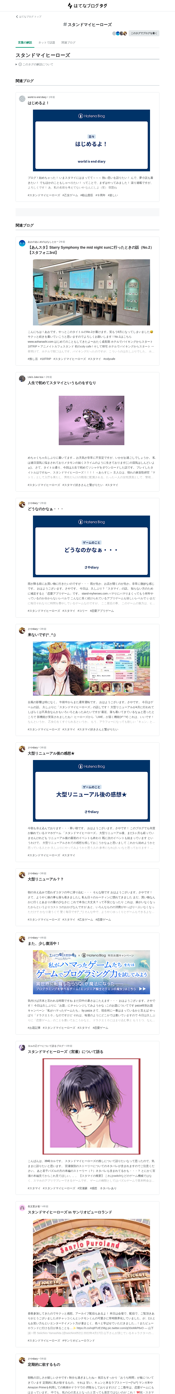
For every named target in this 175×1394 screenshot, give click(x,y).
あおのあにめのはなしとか (42, 241)
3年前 (43, 629)
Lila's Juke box (35, 377)
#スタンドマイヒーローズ (44, 195)
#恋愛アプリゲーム (102, 610)
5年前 (43, 1358)
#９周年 (100, 195)
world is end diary (37, 97)
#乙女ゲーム (70, 195)
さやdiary (33, 503)
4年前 (43, 937)
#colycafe (109, 358)
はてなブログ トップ (28, 16)
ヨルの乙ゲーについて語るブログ (46, 1046)
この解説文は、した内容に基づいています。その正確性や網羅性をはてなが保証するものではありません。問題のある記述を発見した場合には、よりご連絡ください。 (34, 65)
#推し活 (33, 358)
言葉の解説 (25, 42)
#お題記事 (34, 1027)
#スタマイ (94, 358)
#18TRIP (45, 358)
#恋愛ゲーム (103, 919)
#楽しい (113, 195)
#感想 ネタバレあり (103, 1188)
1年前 (52, 97)
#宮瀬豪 (83, 1188)
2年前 (62, 241)
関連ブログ (69, 42)
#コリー (83, 610)
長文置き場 (34, 1206)
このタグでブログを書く (144, 33)
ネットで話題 (46, 42)
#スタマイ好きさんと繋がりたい (83, 485)
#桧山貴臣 (87, 195)
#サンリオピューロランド (79, 1340)
